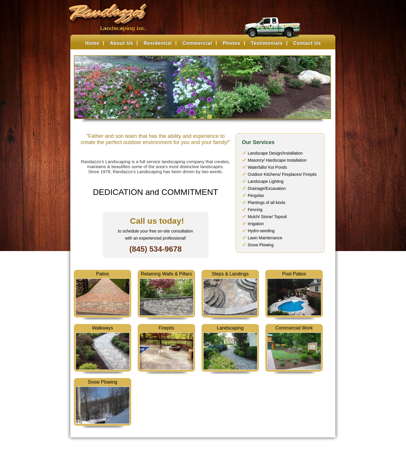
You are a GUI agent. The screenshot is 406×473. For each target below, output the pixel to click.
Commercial (197, 43)
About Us (121, 43)
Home (92, 43)
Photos (231, 43)
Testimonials (267, 43)
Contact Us (307, 43)
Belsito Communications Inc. (212, 457)
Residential (158, 43)
